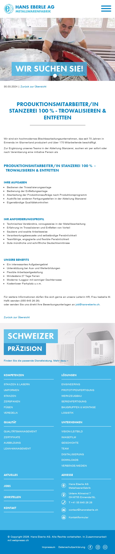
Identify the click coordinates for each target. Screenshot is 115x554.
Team (65, 448)
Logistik (67, 412)
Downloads (69, 460)
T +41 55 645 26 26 (80, 502)
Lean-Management (17, 448)
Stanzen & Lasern (17, 384)
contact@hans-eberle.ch (83, 509)
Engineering (70, 384)
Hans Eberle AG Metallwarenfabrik (80, 486)
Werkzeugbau (71, 396)
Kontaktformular (78, 517)
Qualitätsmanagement (20, 431)
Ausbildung (12, 442)
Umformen (11, 390)
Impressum (48, 547)
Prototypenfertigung (77, 390)
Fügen (8, 407)
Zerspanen (12, 401)
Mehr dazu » (60, 360)
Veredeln (11, 412)
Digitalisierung (72, 454)
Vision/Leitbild (72, 431)
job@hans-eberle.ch (88, 304)
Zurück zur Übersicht (33, 86)
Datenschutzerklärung (71, 547)
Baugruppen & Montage (78, 407)
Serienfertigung (73, 401)
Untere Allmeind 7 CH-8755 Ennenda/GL (82, 495)
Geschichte (70, 442)
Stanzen (10, 396)
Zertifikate (12, 437)
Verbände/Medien (74, 465)
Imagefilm (68, 437)
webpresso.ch (20, 540)
